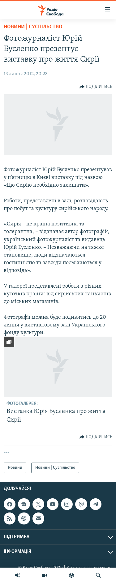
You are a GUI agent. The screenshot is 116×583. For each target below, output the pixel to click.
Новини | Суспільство (33, 27)
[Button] (96, 86)
